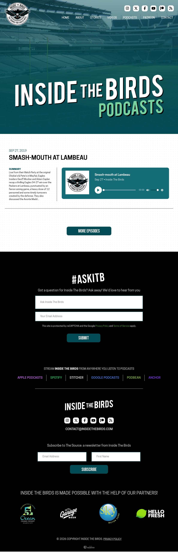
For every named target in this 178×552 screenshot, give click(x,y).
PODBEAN (135, 378)
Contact (168, 18)
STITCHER (77, 378)
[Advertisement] (89, 52)
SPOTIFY (56, 378)
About (82, 18)
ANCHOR (156, 378)
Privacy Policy (101, 327)
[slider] (119, 190)
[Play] (98, 190)
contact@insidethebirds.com (89, 429)
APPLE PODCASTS (29, 378)
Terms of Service (121, 327)
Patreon (150, 18)
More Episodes (89, 232)
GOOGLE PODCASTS (106, 378)
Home (67, 18)
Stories (98, 18)
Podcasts (131, 18)
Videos (113, 18)
